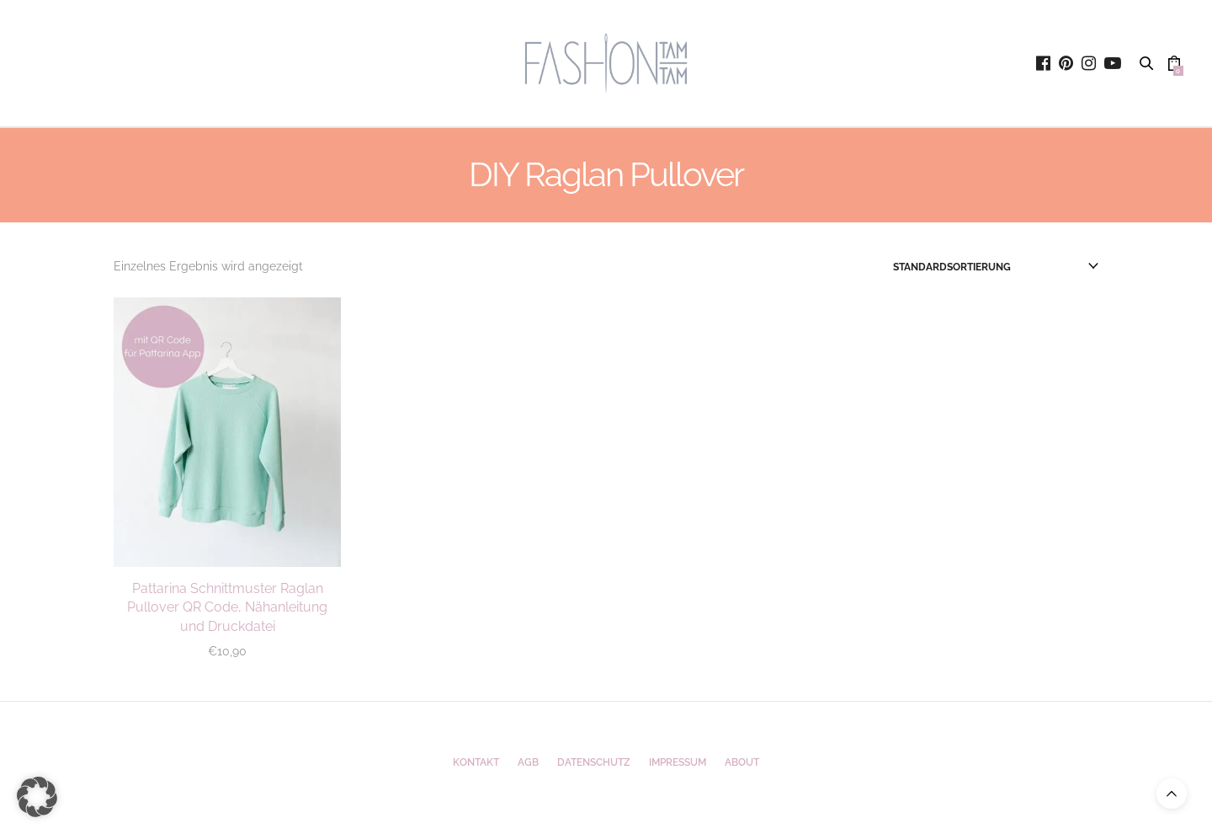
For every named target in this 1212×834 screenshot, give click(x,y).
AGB (528, 762)
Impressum (677, 762)
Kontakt (476, 762)
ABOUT (742, 762)
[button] (37, 797)
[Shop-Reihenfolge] (995, 267)
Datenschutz (593, 762)
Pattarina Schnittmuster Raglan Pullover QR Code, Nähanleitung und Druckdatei (227, 607)
